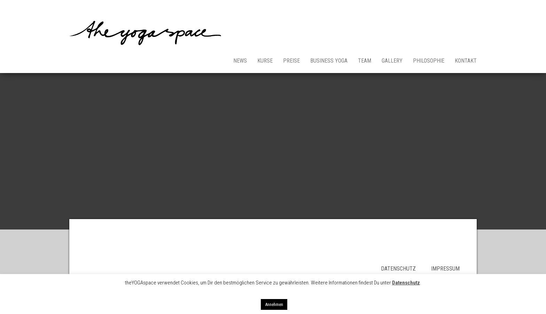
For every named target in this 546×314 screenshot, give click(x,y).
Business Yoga (329, 60)
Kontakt (466, 60)
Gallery (392, 60)
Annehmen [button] (274, 304)
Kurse (265, 60)
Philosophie (428, 60)
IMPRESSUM (445, 268)
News (240, 60)
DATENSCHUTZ (406, 268)
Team (364, 60)
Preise (291, 60)
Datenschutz (406, 283)
